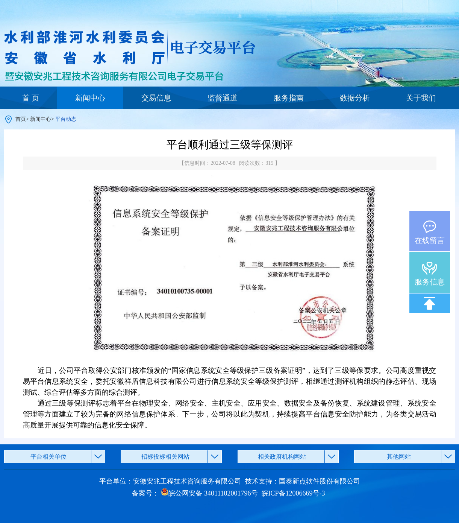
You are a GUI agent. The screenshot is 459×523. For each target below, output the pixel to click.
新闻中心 (90, 98)
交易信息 (156, 98)
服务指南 (289, 98)
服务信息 (430, 282)
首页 (20, 119)
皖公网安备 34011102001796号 (209, 493)
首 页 (30, 98)
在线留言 (430, 240)
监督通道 (223, 98)
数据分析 (355, 98)
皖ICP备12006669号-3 (293, 493)
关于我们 (421, 98)
